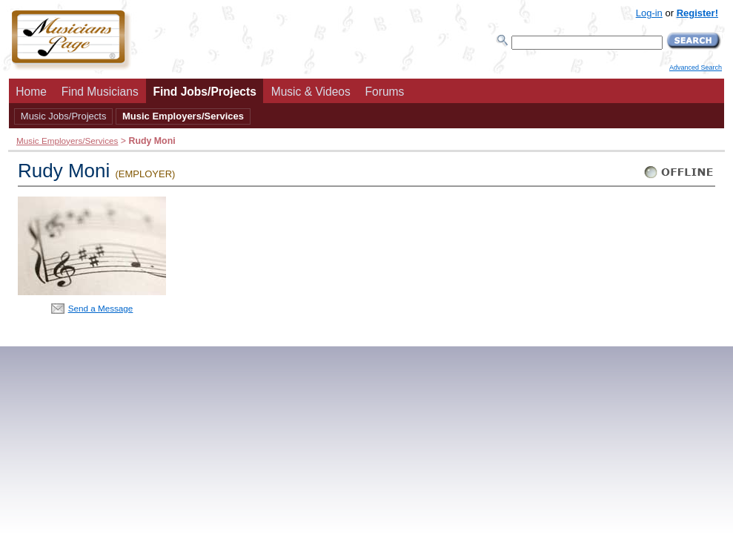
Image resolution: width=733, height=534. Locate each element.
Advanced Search (695, 67)
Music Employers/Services (183, 116)
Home (31, 91)
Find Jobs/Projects (204, 91)
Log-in (649, 13)
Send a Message (100, 308)
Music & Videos (311, 91)
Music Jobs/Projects (64, 116)
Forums (385, 91)
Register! (697, 13)
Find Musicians (100, 91)
